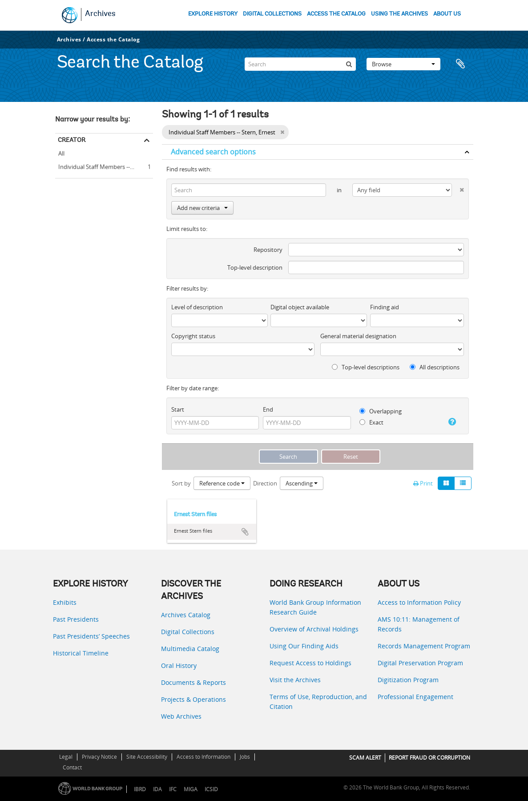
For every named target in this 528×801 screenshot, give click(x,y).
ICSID (211, 789)
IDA (157, 789)
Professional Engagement (415, 696)
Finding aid (384, 307)
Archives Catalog (185, 615)
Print (423, 483)
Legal (66, 757)
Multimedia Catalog (190, 648)
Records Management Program (424, 646)
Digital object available (299, 307)
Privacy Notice (99, 757)
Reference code (222, 483)
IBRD (140, 789)
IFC (173, 789)
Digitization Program (408, 680)
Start (177, 409)
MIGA (190, 789)
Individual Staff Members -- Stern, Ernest (104, 165)
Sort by (181, 483)
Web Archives (181, 716)
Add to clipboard (245, 531)
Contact (72, 767)
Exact (371, 422)
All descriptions (434, 367)
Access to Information (203, 757)
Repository (268, 250)
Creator (71, 139)
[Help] (450, 421)
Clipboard (462, 64)
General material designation (358, 336)
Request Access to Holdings (310, 663)
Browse (403, 64)
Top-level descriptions (365, 367)
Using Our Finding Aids (304, 646)
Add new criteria (202, 208)
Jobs (245, 757)
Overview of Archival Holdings (314, 629)
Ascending (302, 483)
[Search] (300, 64)
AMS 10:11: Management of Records (418, 624)
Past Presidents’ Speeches (91, 636)
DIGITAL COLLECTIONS (272, 14)
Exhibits (65, 602)
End (268, 409)
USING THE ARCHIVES (399, 14)
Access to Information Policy (419, 602)
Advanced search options (213, 152)
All (61, 154)
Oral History (179, 665)
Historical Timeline (81, 653)
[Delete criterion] (458, 188)
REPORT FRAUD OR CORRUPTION (429, 757)
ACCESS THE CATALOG (336, 14)
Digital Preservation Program (420, 663)
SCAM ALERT (365, 757)
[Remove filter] (282, 132)
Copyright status (193, 336)
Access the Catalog (113, 39)
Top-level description (254, 267)
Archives (100, 14)
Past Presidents (76, 619)
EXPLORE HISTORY (213, 14)
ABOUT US (447, 14)
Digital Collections (187, 631)
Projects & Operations (193, 699)
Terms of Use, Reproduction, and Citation (318, 701)
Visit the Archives (295, 680)
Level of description (197, 307)
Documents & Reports (193, 682)
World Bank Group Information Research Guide (315, 607)
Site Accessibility (146, 757)
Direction (265, 483)
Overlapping (380, 411)
